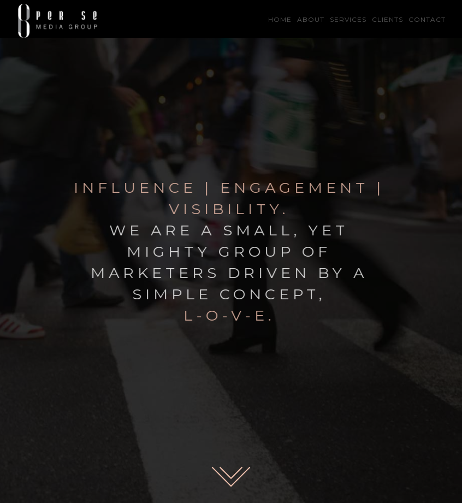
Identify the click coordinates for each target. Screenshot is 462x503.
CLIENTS (387, 19)
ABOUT (310, 19)
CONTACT (427, 19)
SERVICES (348, 19)
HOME (280, 19)
